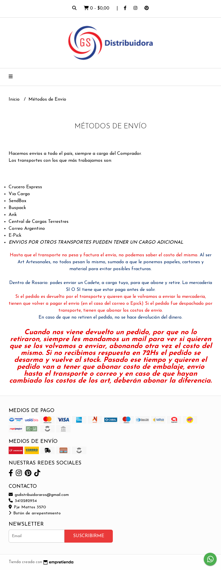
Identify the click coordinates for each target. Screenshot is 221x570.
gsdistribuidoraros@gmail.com (39, 495)
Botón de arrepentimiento (35, 513)
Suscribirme (88, 536)
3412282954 (23, 501)
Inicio (15, 99)
